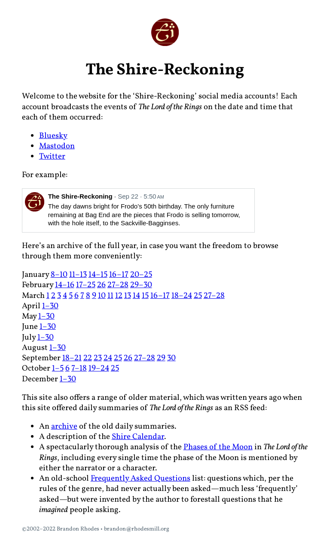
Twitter (52, 156)
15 (145, 295)
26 (101, 285)
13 (127, 295)
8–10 (59, 274)
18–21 (72, 358)
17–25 (85, 285)
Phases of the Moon (218, 447)
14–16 (64, 285)
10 (102, 295)
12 (118, 295)
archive (64, 426)
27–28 (117, 285)
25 (198, 295)
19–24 (99, 368)
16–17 (118, 274)
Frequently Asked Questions (140, 478)
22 (87, 358)
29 (161, 358)
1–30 (50, 306)
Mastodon (57, 146)
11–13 (78, 274)
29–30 (141, 285)
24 (108, 358)
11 (110, 295)
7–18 (79, 368)
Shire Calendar (138, 436)
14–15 (98, 274)
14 (136, 295)
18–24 (181, 295)
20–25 (141, 274)
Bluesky (53, 135)
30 (171, 358)
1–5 (58, 368)
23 (98, 358)
